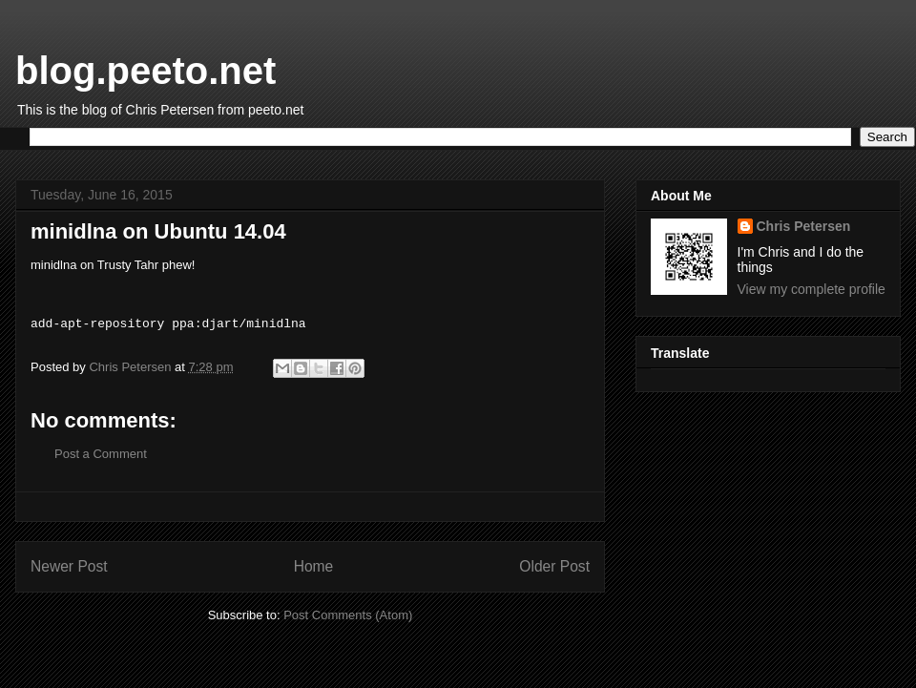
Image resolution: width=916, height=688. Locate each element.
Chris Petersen (804, 226)
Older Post (554, 566)
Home (314, 566)
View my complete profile (811, 289)
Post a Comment (100, 454)
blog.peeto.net (145, 71)
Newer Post (69, 566)
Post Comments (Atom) (347, 615)
